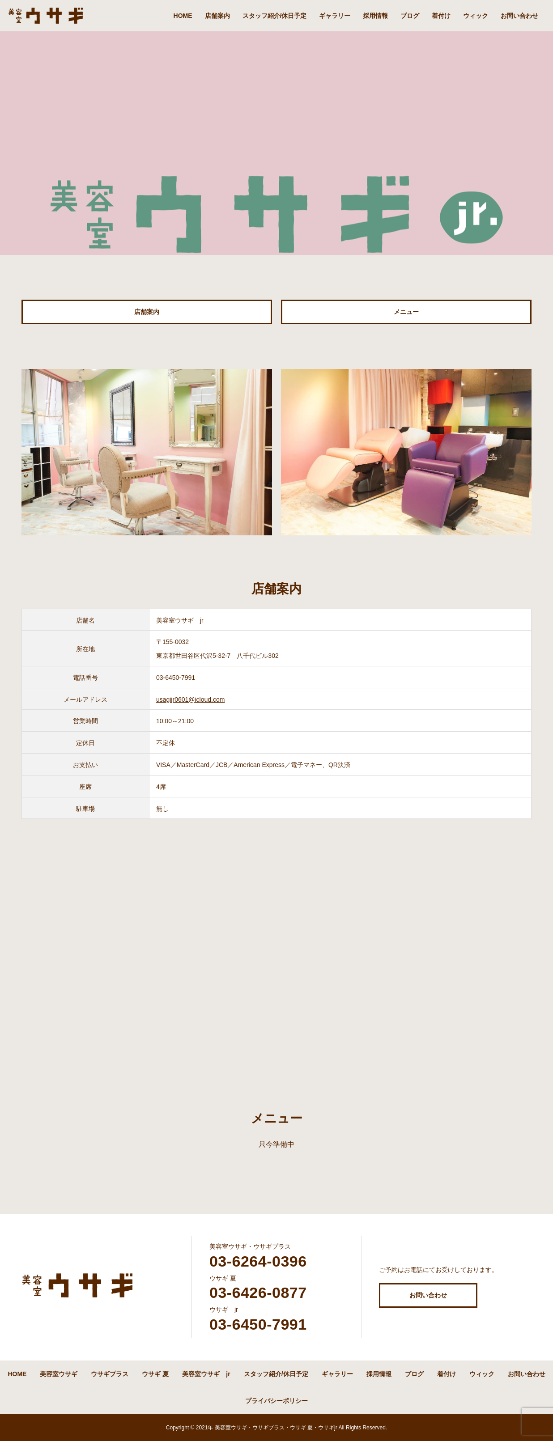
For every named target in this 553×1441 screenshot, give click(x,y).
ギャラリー (334, 15)
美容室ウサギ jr (206, 1373)
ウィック (475, 15)
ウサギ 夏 (155, 1373)
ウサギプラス (109, 1373)
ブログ (409, 15)
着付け (441, 15)
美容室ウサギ (58, 1373)
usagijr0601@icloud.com (190, 699)
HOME (183, 15)
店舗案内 (217, 15)
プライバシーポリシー (276, 1400)
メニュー (406, 311)
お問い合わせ (519, 15)
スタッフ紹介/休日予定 (274, 15)
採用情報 (375, 15)
